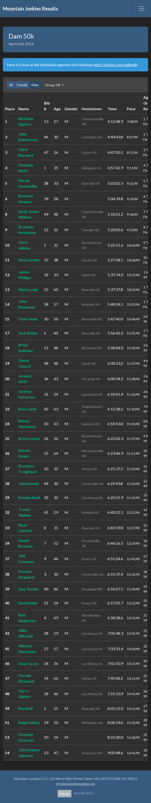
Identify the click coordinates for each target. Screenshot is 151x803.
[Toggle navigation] (141, 8)
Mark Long (28, 289)
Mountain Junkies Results (30, 8)
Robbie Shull (29, 497)
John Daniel (28, 483)
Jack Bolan (27, 333)
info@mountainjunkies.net (75, 784)
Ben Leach (27, 409)
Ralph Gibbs (29, 722)
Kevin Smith (28, 260)
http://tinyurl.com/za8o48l (115, 64)
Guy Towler (28, 589)
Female (22, 85)
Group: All (53, 85)
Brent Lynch (29, 438)
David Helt (27, 603)
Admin (64, 794)
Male (35, 85)
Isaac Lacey (28, 663)
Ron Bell (25, 708)
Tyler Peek (27, 319)
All (11, 85)
